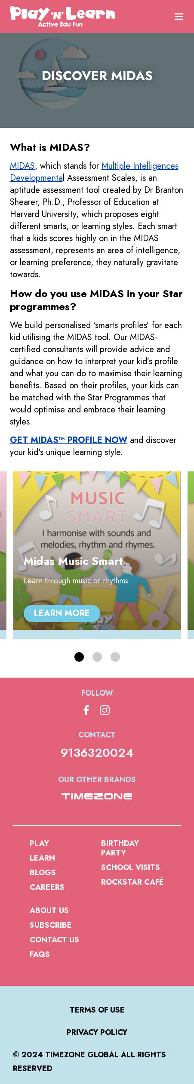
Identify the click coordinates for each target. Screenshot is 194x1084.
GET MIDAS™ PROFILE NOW (68, 440)
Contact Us (54, 939)
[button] (79, 657)
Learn (42, 858)
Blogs (43, 872)
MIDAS (22, 166)
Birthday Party (120, 848)
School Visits (130, 867)
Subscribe (51, 925)
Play (39, 843)
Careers (47, 887)
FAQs (40, 954)
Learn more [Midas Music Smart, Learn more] (62, 613)
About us (49, 910)
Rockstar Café (132, 882)
